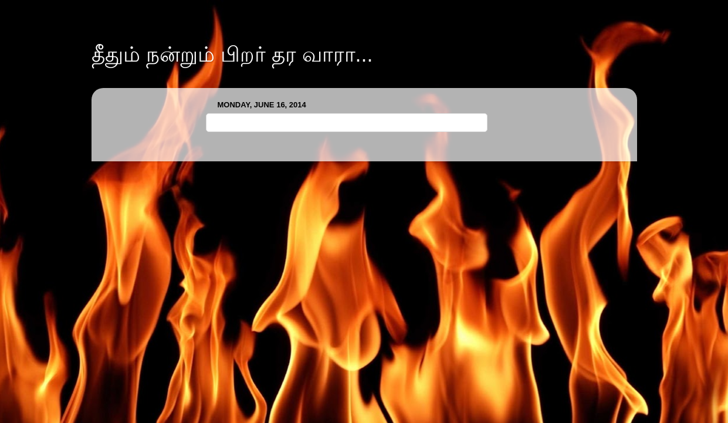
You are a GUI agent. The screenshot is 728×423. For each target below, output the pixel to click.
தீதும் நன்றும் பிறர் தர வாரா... (232, 54)
